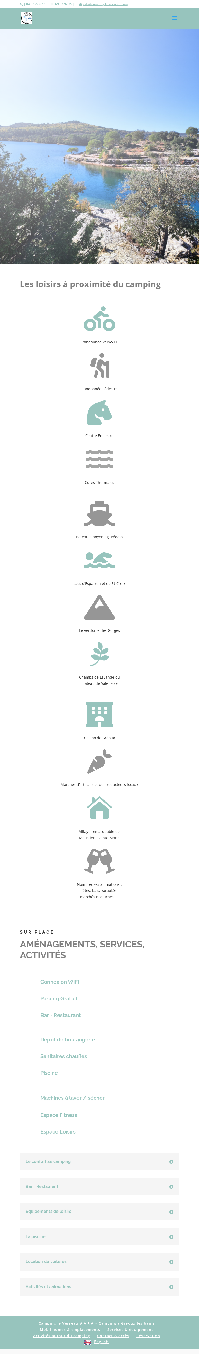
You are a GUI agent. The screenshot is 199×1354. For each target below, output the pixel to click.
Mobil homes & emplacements (70, 1329)
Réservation (148, 1335)
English (101, 1341)
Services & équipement (130, 1329)
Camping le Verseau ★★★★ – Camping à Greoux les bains (97, 1323)
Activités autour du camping (61, 1335)
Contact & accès (113, 1335)
